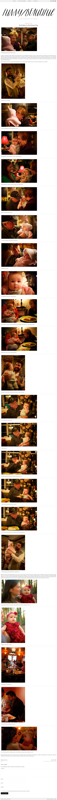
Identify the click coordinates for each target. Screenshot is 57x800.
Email (2, 782)
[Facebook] (53, 1)
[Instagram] (50, 1)
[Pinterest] (52, 1)
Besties (4, 760)
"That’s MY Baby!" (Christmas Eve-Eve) (49, 760)
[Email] (55, 1)
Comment (2, 768)
